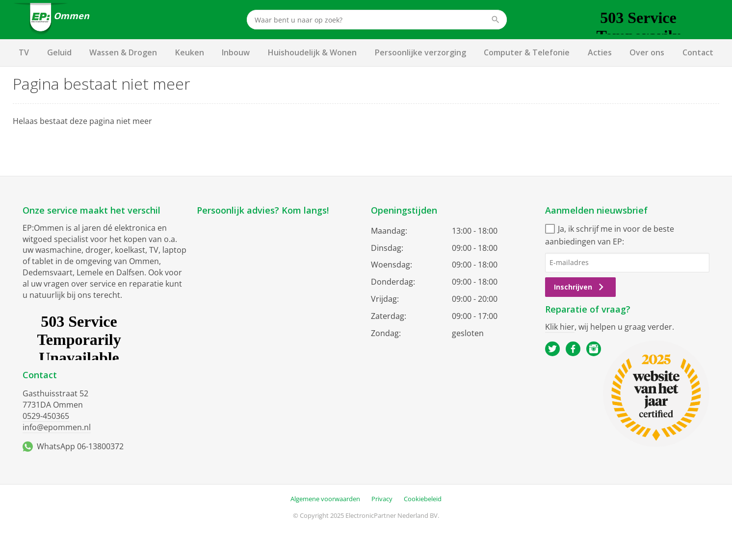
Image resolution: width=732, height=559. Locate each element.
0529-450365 (46, 416)
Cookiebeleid (423, 498)
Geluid (59, 52)
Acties (600, 52)
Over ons (646, 52)
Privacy (381, 498)
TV (24, 52)
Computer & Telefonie (527, 52)
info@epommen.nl (57, 427)
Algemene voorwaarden (325, 498)
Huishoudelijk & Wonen (312, 52)
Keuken (189, 52)
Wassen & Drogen (123, 52)
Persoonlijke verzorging (420, 52)
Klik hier (560, 326)
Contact (697, 52)
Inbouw (236, 52)
